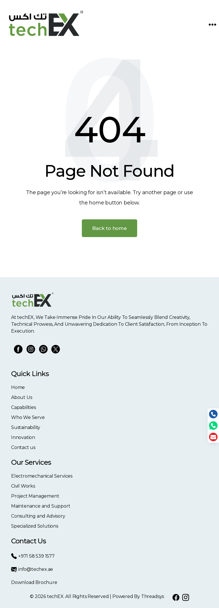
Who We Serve (28, 417)
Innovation (23, 437)
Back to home (109, 228)
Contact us (23, 447)
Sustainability (25, 427)
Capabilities (23, 407)
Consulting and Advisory (38, 516)
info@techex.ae (32, 569)
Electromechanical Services (41, 476)
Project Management (35, 496)
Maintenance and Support (40, 506)
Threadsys (152, 596)
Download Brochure (34, 582)
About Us (21, 397)
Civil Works (23, 486)
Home (18, 387)
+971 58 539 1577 (33, 556)
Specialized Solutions (34, 526)
